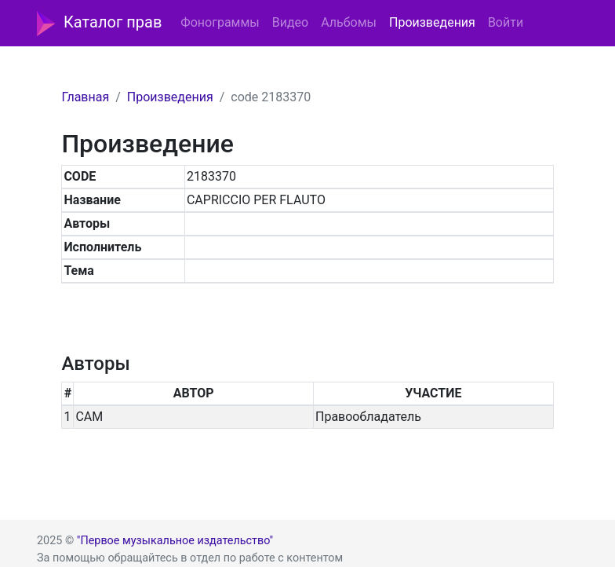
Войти (505, 22)
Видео (290, 22)
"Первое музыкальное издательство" (175, 540)
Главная (85, 97)
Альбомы (349, 22)
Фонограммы (219, 22)
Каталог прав (99, 23)
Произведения (432, 22)
